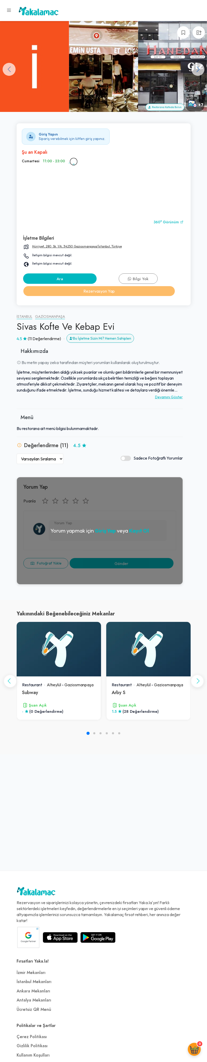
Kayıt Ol (139, 530)
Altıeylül (54, 684)
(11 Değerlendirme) (44, 338)
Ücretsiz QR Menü (34, 1009)
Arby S (118, 692)
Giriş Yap (105, 530)
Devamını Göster (169, 397)
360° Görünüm (168, 222)
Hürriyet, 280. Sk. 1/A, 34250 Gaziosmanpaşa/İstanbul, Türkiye (77, 246)
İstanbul (24, 316)
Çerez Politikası (32, 1037)
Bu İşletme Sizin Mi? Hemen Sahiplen (100, 338)
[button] (197, 69)
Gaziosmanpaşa (50, 316)
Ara (60, 278)
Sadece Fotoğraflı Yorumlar (152, 458)
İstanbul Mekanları (34, 982)
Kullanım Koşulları (33, 1055)
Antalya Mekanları (34, 1000)
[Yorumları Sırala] (40, 459)
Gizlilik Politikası (32, 1046)
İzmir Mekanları (31, 973)
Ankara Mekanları (33, 991)
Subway (30, 692)
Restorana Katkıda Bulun (165, 107)
